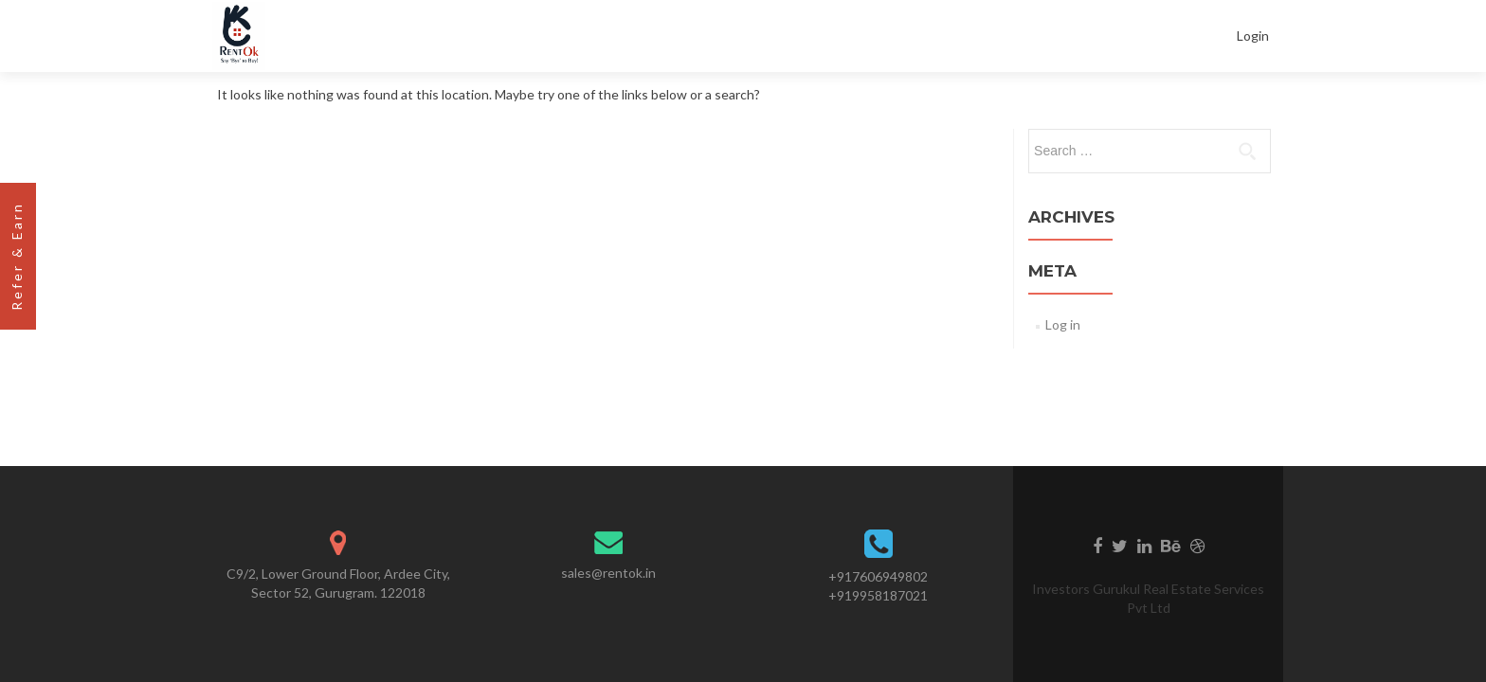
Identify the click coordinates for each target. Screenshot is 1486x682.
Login (1253, 35)
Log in (1062, 324)
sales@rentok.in (608, 573)
